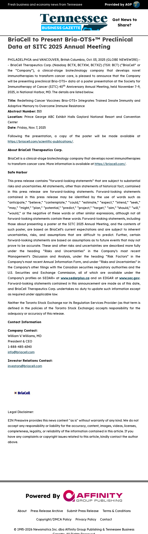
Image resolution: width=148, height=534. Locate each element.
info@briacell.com (21, 352)
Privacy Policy (85, 519)
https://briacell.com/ (110, 164)
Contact (106, 519)
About (22, 511)
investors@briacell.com (25, 366)
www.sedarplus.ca (75, 278)
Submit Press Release (83, 511)
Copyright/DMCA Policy (53, 519)
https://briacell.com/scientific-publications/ (40, 141)
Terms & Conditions (117, 511)
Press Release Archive (46, 511)
